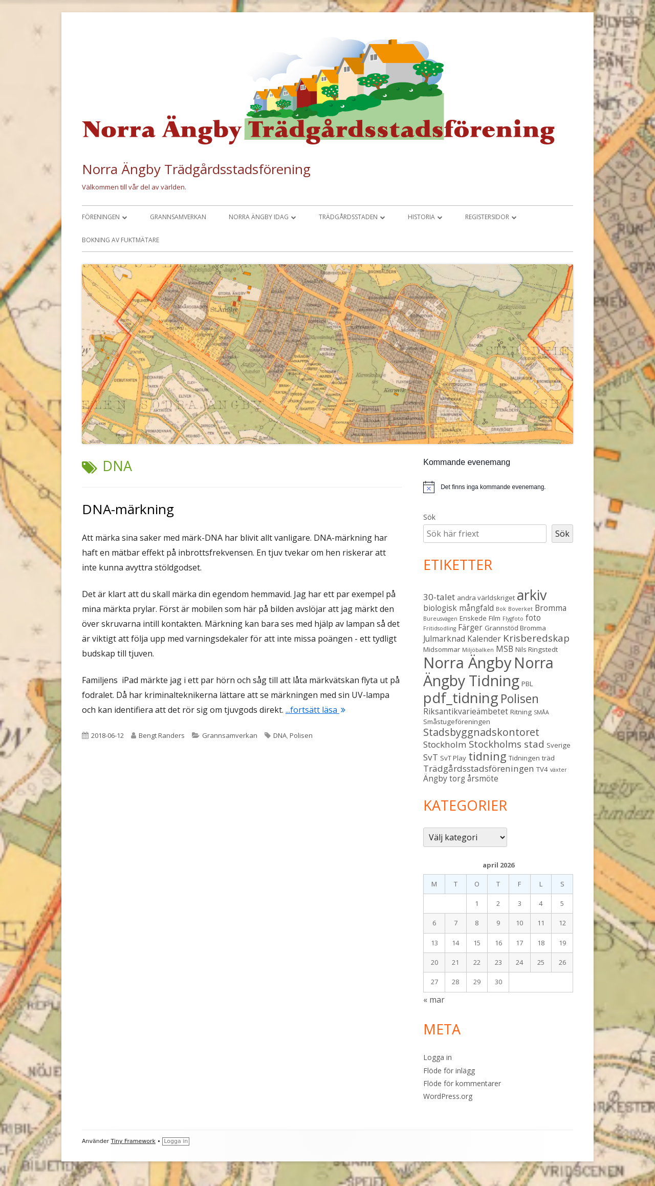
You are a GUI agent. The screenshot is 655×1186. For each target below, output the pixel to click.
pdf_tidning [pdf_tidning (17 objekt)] (460, 697)
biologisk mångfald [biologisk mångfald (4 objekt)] (458, 607)
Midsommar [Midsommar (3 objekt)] (441, 649)
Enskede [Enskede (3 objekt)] (473, 618)
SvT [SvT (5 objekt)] (430, 757)
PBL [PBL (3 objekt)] (527, 683)
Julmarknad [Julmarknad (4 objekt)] (444, 638)
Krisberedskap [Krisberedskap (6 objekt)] (536, 637)
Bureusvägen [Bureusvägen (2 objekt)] (440, 618)
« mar (434, 999)
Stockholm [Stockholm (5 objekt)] (445, 744)
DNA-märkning (128, 509)
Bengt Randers (162, 735)
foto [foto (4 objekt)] (533, 617)
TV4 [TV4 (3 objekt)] (542, 769)
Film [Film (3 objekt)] (494, 618)
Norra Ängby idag (259, 217)
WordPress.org (447, 1096)
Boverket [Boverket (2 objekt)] (520, 608)
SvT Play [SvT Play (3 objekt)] (453, 758)
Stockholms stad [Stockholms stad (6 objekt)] (506, 743)
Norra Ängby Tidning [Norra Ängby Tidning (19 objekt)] (488, 671)
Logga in (437, 1057)
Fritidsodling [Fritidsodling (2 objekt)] (439, 628)
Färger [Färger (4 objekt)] (470, 627)
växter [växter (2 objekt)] (558, 769)
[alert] (498, 487)
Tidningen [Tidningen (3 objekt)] (524, 758)
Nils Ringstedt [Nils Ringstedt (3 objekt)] (536, 649)
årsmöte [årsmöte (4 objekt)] (482, 778)
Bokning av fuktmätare (120, 240)
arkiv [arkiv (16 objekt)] (532, 594)
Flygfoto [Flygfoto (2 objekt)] (513, 618)
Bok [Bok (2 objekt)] (501, 608)
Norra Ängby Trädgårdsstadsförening (196, 169)
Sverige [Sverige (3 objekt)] (559, 745)
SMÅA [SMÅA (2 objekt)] (541, 712)
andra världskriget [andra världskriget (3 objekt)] (486, 597)
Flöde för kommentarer (462, 1083)
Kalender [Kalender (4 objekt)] (484, 638)
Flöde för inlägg (449, 1070)
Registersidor (487, 217)
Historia (421, 217)
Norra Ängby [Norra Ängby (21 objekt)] (467, 662)
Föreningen (101, 217)
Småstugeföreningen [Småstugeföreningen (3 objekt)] (456, 721)
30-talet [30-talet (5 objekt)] (439, 597)
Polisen (301, 735)
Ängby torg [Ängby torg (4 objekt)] (444, 778)
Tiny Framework (133, 1141)
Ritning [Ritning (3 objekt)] (521, 711)
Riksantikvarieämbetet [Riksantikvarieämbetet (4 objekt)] (465, 711)
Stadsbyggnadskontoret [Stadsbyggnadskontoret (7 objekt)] (481, 732)
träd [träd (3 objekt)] (548, 758)
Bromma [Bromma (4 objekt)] (550, 607)
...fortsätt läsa (315, 709)
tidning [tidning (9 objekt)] (487, 756)
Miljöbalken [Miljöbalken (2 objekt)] (478, 649)
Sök (429, 517)
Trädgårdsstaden (348, 217)
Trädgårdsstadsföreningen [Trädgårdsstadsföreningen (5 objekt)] (478, 768)
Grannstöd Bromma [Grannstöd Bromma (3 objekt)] (515, 627)
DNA (280, 735)
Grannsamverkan (178, 217)
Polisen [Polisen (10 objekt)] (519, 699)
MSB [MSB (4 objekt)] (504, 648)
